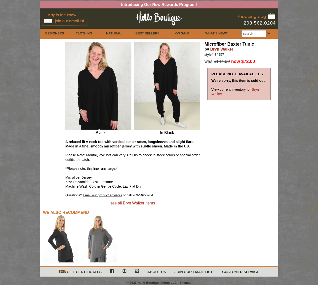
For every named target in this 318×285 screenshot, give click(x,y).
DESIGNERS (54, 33)
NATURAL (113, 33)
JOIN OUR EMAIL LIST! (194, 272)
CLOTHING (84, 33)
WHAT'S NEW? (216, 33)
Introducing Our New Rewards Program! (159, 4)
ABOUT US (156, 272)
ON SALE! (182, 33)
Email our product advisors (102, 195)
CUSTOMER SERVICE (240, 272)
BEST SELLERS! (147, 33)
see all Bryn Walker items (132, 203)
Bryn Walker (221, 49)
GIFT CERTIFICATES (80, 272)
